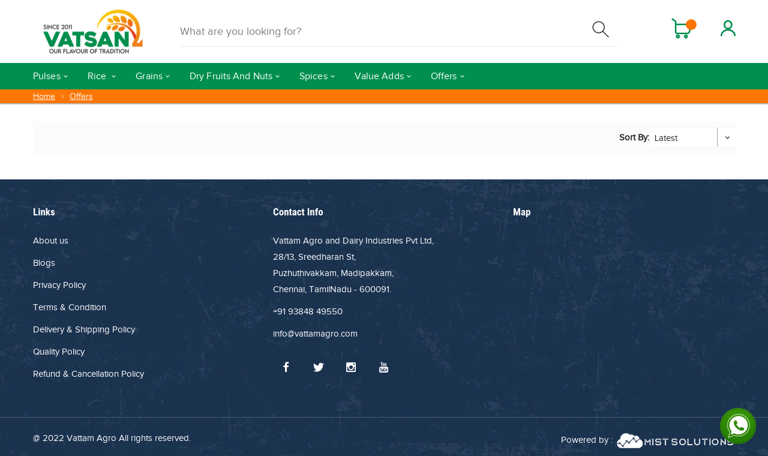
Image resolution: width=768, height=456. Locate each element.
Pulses (47, 76)
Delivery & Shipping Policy (84, 329)
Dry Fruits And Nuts (231, 76)
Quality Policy (59, 351)
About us (50, 240)
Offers (444, 76)
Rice (98, 76)
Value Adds (379, 76)
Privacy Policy (59, 285)
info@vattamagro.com (315, 333)
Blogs (44, 263)
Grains (149, 76)
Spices (313, 76)
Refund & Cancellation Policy (88, 374)
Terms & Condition (69, 307)
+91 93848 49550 (308, 311)
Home (44, 96)
